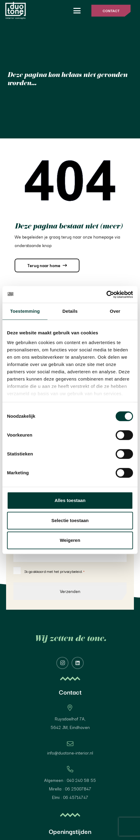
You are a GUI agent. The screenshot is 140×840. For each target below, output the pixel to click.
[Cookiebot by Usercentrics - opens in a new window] (106, 294)
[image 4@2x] (15, 10)
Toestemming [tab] (25, 311)
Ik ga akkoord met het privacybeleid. (54, 571)
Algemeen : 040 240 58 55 (70, 780)
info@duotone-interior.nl (70, 752)
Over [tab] (115, 311)
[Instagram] (62, 663)
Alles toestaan (70, 500)
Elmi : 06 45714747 (70, 797)
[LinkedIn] (78, 663)
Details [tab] (70, 311)
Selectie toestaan (70, 520)
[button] (77, 10)
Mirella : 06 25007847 (70, 788)
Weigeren (70, 540)
